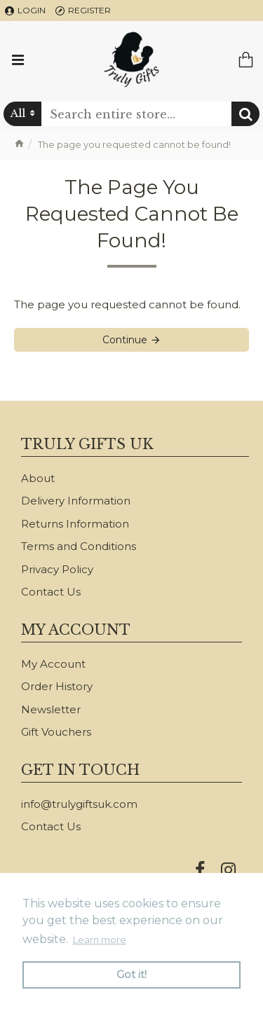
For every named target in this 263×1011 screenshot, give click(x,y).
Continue (124, 339)
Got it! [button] (131, 974)
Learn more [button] (99, 939)
